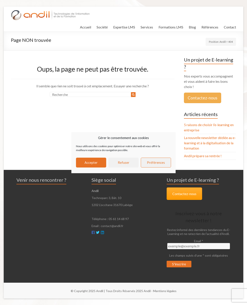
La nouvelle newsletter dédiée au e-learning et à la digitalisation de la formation (210, 143)
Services (147, 27)
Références (209, 27)
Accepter (91, 162)
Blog (192, 27)
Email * (198, 241)
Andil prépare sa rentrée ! (203, 156)
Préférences (156, 162)
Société (102, 27)
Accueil (85, 27)
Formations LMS (171, 27)
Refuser (123, 162)
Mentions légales (164, 291)
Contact (230, 27)
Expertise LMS (124, 27)
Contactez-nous (202, 97)
